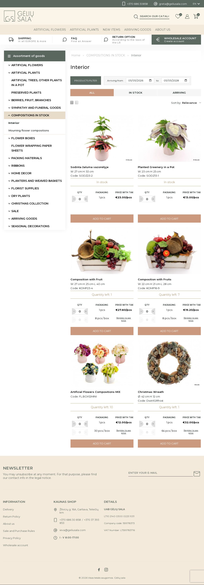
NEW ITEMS (111, 29)
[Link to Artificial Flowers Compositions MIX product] (102, 363)
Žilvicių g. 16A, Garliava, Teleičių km (79, 511)
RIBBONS (18, 165)
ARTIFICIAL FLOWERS (50, 29)
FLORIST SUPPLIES (25, 188)
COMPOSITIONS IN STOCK (30, 115)
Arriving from (115, 80)
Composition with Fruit (86, 279)
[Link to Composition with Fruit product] (102, 250)
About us (162, 29)
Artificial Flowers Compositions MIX (95, 391)
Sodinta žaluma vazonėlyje (90, 167)
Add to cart (102, 218)
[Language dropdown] (197, 3)
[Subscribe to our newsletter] (197, 474)
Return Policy (11, 516)
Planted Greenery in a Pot (156, 167)
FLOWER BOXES (23, 138)
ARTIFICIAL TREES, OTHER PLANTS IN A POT (36, 82)
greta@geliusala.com (173, 3)
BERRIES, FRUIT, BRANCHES (31, 100)
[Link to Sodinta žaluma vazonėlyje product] (102, 138)
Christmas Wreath (151, 391)
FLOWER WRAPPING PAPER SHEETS (31, 148)
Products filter (85, 80)
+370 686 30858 (137, 3)
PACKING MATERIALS (26, 158)
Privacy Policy (12, 538)
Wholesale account (15, 545)
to (157, 80)
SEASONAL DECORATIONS (30, 226)
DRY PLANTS (20, 196)
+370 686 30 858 (70, 519)
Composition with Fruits (154, 279)
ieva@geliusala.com (73, 530)
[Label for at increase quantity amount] (86, 199)
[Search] (154, 16)
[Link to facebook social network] (99, 569)
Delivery (8, 509)
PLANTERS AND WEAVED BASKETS (36, 181)
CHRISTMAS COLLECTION (29, 203)
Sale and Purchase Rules (19, 530)
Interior (13, 122)
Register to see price (123, 319)
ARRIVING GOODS (137, 29)
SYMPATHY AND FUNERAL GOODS (36, 108)
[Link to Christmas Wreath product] (169, 363)
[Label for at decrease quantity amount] (74, 199)
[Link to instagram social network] (106, 569)
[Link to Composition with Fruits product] (169, 250)
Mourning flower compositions (28, 130)
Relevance (191, 102)
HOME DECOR (21, 173)
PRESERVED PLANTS (26, 92)
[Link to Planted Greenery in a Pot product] (169, 138)
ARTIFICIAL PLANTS (84, 29)
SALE (15, 211)
